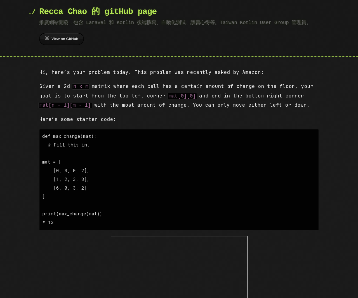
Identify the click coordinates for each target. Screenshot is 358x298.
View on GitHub (61, 38)
